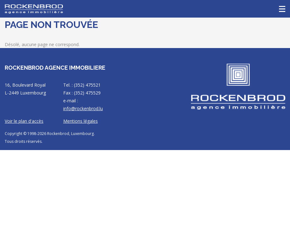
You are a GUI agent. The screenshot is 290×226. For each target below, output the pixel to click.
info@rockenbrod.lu (83, 108)
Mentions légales (80, 121)
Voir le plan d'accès (24, 121)
